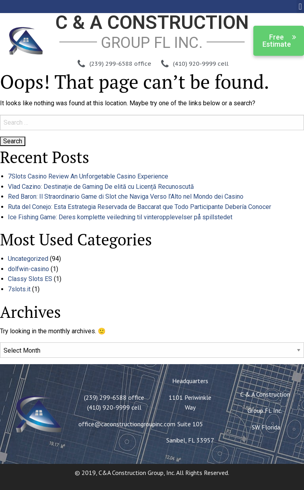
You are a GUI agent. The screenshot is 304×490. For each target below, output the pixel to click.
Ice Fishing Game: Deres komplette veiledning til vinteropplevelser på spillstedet (120, 217)
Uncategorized (28, 258)
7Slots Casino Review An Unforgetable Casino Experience (88, 176)
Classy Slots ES (30, 279)
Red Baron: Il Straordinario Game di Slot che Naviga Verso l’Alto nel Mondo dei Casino (125, 196)
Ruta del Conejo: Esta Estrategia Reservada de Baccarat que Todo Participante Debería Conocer (139, 207)
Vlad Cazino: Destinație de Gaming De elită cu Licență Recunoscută (101, 186)
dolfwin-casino (28, 269)
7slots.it (19, 289)
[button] (300, 6)
